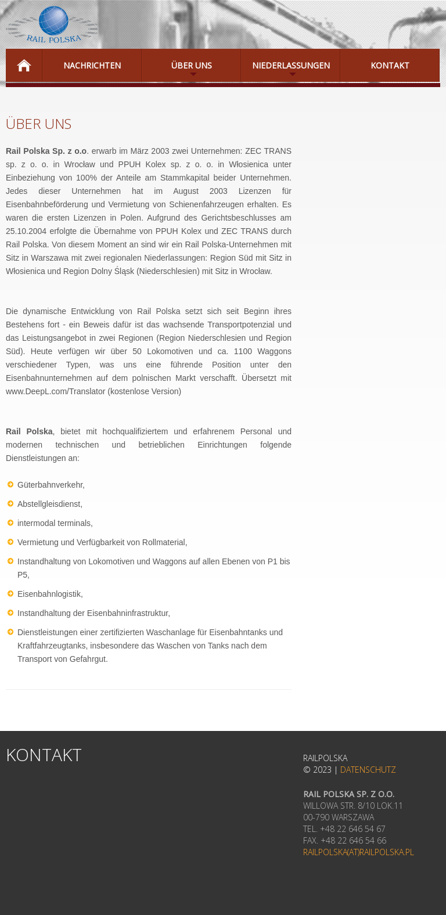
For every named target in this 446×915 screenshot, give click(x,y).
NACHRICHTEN (92, 65)
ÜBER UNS (177, 71)
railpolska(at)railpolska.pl (358, 852)
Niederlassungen (285, 71)
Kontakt (390, 65)
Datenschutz (368, 769)
